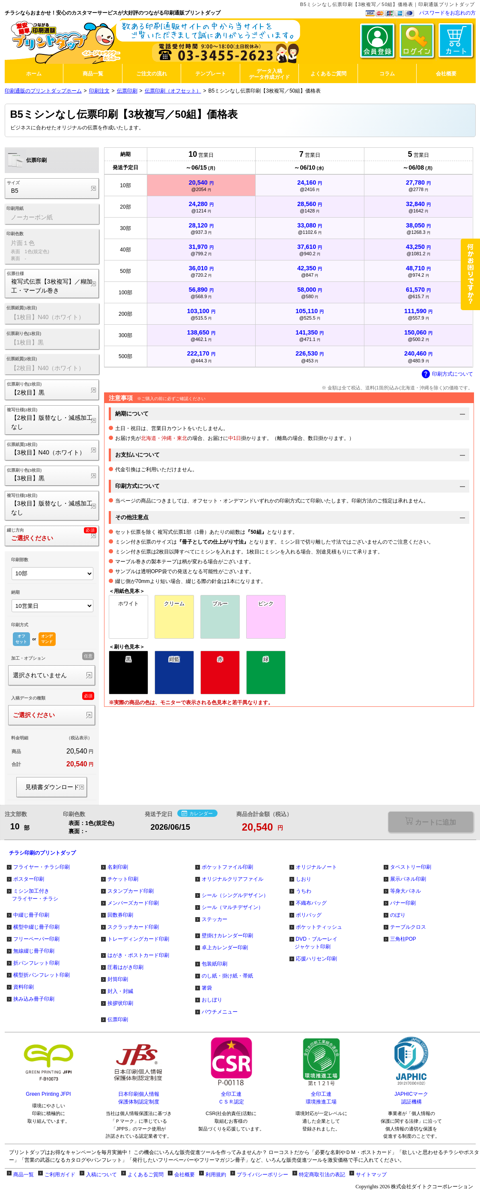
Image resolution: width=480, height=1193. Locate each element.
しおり (303, 879)
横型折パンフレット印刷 (41, 975)
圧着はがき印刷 (125, 967)
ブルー (220, 604)
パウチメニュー (220, 1012)
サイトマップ (371, 1175)
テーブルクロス (408, 927)
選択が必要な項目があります (430, 822)
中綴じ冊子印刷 (31, 915)
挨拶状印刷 (120, 1003)
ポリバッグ (309, 915)
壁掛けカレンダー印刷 (227, 936)
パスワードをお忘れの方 (447, 13)
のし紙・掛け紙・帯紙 (227, 976)
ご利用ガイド (60, 1175)
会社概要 (184, 1175)
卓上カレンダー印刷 (225, 948)
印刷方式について (447, 374)
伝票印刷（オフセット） (173, 91)
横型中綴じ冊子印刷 (36, 927)
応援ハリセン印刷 (316, 959)
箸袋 (207, 988)
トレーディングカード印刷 (138, 939)
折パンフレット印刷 (36, 963)
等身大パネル (405, 891)
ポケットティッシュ (319, 927)
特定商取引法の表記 (322, 1175)
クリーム (174, 604)
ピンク (266, 604)
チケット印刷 (122, 879)
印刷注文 (99, 91)
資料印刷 (23, 987)
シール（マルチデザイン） (232, 907)
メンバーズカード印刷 (133, 903)
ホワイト (128, 604)
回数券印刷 (120, 915)
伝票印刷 (127, 91)
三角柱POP (403, 939)
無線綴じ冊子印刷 (33, 951)
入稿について (101, 1175)
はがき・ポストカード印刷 (138, 955)
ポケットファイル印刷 (227, 867)
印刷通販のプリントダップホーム (43, 91)
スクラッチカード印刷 (133, 927)
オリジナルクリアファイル (232, 879)
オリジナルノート (316, 867)
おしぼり (212, 1000)
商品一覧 (23, 1175)
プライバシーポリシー (262, 1175)
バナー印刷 (403, 903)
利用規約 (216, 1175)
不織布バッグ (311, 903)
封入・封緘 (120, 991)
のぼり (397, 915)
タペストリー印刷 (410, 867)
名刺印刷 (117, 867)
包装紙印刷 (214, 964)
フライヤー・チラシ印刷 (41, 867)
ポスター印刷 (28, 879)
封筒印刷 (117, 979)
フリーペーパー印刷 (36, 939)
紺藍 (174, 659)
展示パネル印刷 (408, 879)
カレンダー (197, 814)
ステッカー (214, 919)
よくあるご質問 (146, 1175)
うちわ (303, 891)
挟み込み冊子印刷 (33, 999)
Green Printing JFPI (48, 1094)
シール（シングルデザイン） (235, 895)
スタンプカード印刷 (130, 891)
